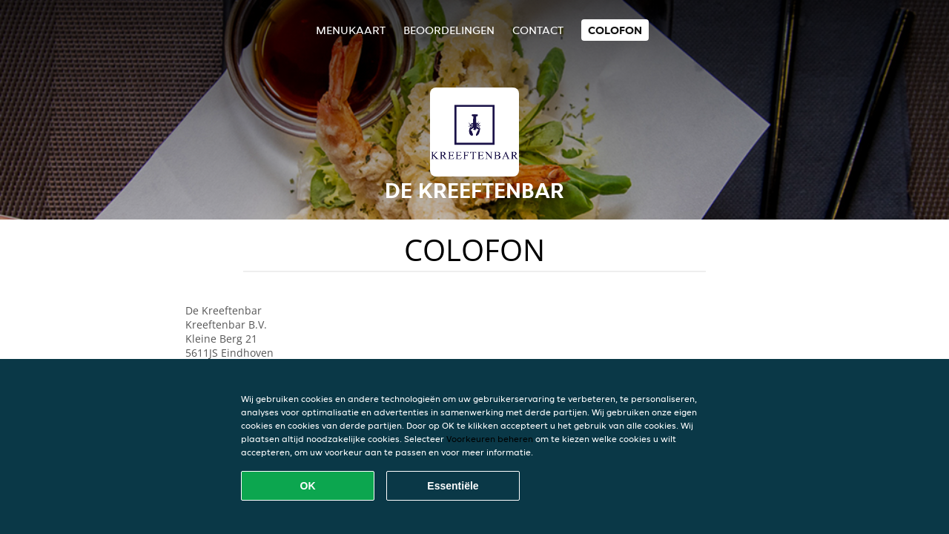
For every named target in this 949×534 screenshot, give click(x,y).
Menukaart (351, 30)
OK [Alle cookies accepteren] (308, 486)
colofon (615, 30)
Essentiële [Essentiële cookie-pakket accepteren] (452, 486)
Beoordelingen (449, 30)
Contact (537, 30)
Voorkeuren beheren (489, 438)
